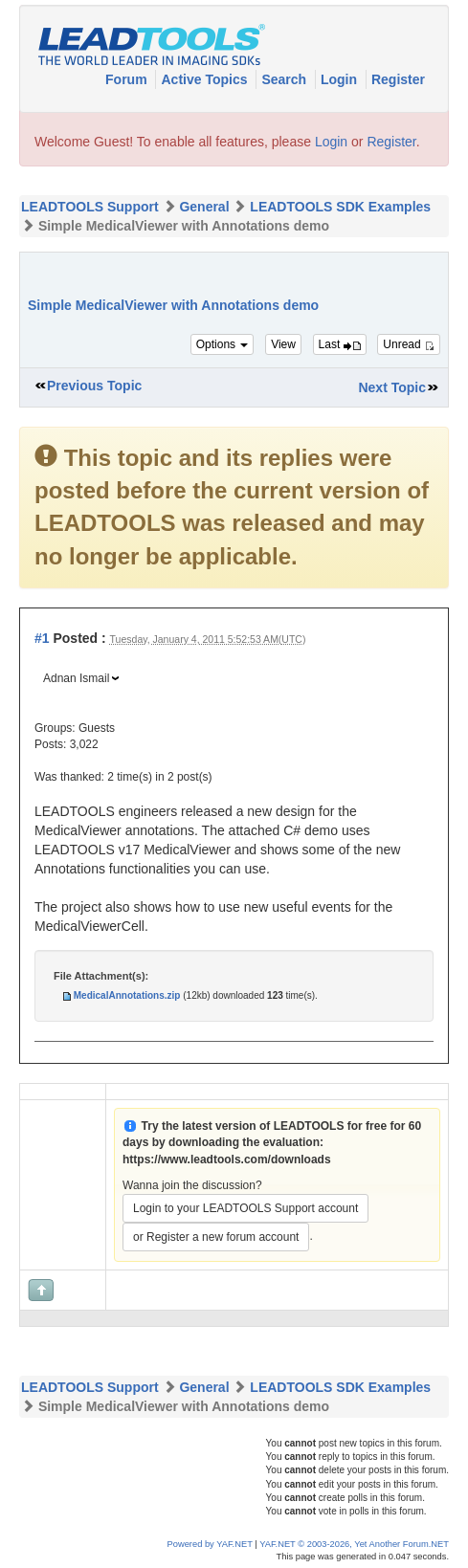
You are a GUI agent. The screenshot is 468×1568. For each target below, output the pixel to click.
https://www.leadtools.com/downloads (227, 1159)
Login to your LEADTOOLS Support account (245, 1208)
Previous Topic (94, 385)
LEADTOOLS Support (90, 206)
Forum (127, 79)
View (283, 344)
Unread (409, 344)
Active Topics (206, 79)
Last (340, 344)
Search (285, 79)
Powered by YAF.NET (210, 1544)
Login (341, 79)
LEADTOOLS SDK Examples (340, 206)
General (204, 206)
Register (398, 79)
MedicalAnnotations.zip (127, 995)
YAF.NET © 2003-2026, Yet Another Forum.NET (354, 1544)
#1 (42, 638)
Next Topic (392, 387)
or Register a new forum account (216, 1237)
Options (222, 344)
